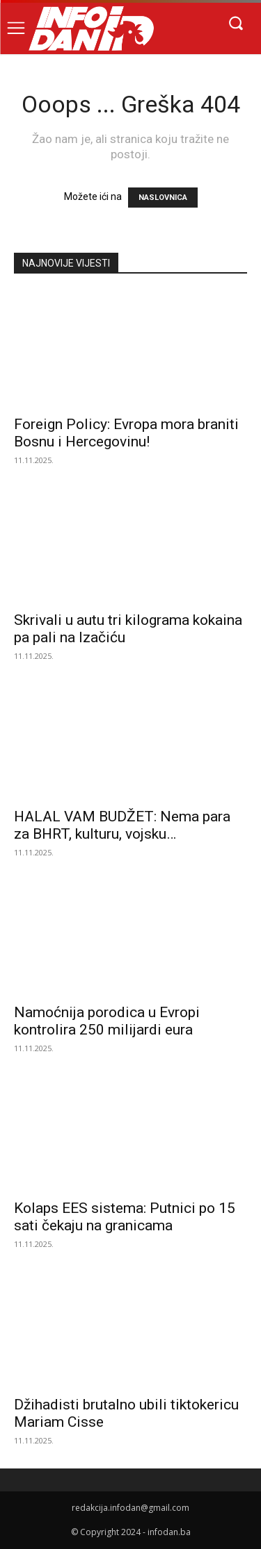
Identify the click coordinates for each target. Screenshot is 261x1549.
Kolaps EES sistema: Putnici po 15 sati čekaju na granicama (124, 1217)
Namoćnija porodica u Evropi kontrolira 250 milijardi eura (107, 1021)
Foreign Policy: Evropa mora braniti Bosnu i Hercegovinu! (126, 433)
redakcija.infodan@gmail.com (130, 1508)
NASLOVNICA (163, 197)
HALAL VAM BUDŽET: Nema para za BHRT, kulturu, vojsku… (122, 825)
